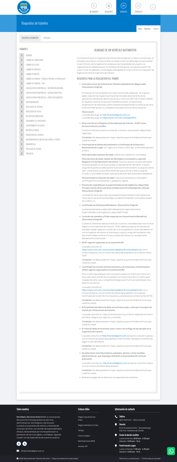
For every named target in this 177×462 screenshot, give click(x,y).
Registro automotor (30, 37)
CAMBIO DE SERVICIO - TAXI (31, 83)
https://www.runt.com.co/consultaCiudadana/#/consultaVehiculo (112, 249)
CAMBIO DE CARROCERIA (31, 60)
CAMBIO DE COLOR (29, 64)
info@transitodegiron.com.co (32, 451)
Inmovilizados (84, 435)
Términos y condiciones (129, 458)
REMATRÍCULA (27, 144)
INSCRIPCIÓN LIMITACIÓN (31, 116)
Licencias (46, 37)
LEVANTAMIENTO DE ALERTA (32, 125)
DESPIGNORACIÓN (28, 102)
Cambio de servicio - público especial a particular (42, 78)
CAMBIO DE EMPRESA (30, 69)
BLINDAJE (25, 55)
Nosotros (147, 28)
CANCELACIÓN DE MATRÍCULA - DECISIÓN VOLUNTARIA (41, 88)
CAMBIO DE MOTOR (29, 74)
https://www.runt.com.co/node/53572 (119, 117)
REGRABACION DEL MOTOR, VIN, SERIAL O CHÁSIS (39, 139)
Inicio (140, 28)
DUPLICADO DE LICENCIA (31, 106)
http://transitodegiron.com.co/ (116, 114)
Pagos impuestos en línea (87, 418)
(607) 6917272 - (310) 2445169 (132, 420)
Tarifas (81, 430)
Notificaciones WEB (86, 441)
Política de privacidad (151, 458)
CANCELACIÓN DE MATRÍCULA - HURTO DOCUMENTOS (41, 97)
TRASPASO (26, 153)
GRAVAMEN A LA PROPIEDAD (32, 120)
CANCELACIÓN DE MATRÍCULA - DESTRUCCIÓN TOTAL (40, 92)
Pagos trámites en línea (88, 425)
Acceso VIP (83, 446)
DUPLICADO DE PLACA (30, 111)
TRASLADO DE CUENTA (30, 149)
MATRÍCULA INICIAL (29, 130)
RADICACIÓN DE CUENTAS (31, 135)
